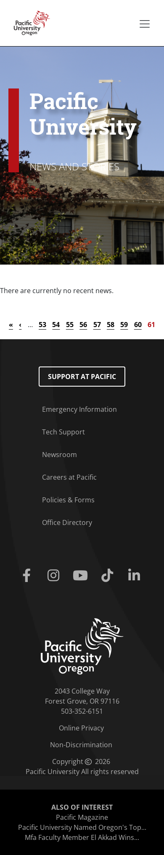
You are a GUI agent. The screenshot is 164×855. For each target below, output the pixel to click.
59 (124, 324)
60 (138, 324)
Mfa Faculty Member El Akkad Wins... (82, 837)
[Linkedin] (135, 576)
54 (56, 324)
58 (110, 324)
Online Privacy (81, 728)
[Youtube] (82, 576)
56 (83, 324)
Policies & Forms (68, 499)
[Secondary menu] (144, 24)
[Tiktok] (109, 576)
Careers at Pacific (69, 477)
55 (70, 324)
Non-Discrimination (81, 744)
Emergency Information (79, 409)
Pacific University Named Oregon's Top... (82, 827)
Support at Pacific (82, 376)
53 (42, 324)
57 (97, 324)
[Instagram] (55, 576)
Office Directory (67, 522)
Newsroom (59, 454)
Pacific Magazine (82, 817)
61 (151, 324)
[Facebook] (28, 576)
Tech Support (63, 432)
